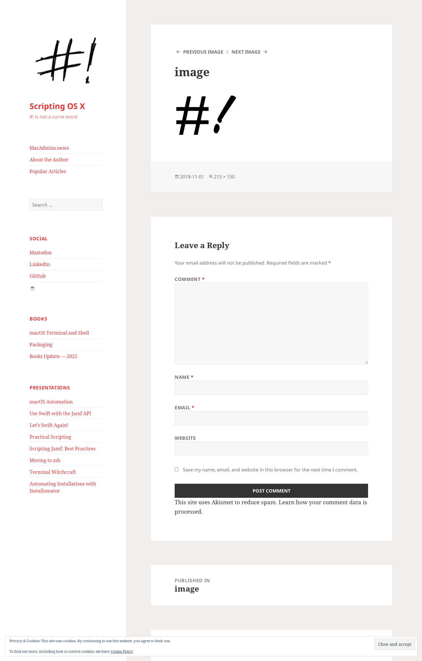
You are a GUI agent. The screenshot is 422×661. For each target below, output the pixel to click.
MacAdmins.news (49, 148)
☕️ (32, 287)
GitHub (38, 276)
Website (185, 438)
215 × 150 (224, 176)
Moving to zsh (45, 460)
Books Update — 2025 (53, 356)
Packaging (41, 344)
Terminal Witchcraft (53, 472)
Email (184, 407)
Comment (190, 279)
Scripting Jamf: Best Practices (63, 448)
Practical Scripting (50, 437)
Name (184, 377)
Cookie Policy (122, 651)
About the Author (49, 159)
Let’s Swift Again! (49, 425)
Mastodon (41, 252)
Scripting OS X (57, 105)
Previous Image (203, 52)
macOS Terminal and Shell (59, 333)
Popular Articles (48, 171)
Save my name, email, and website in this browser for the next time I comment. (270, 469)
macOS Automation (51, 401)
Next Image (246, 52)
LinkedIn (40, 264)
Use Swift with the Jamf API (60, 413)
